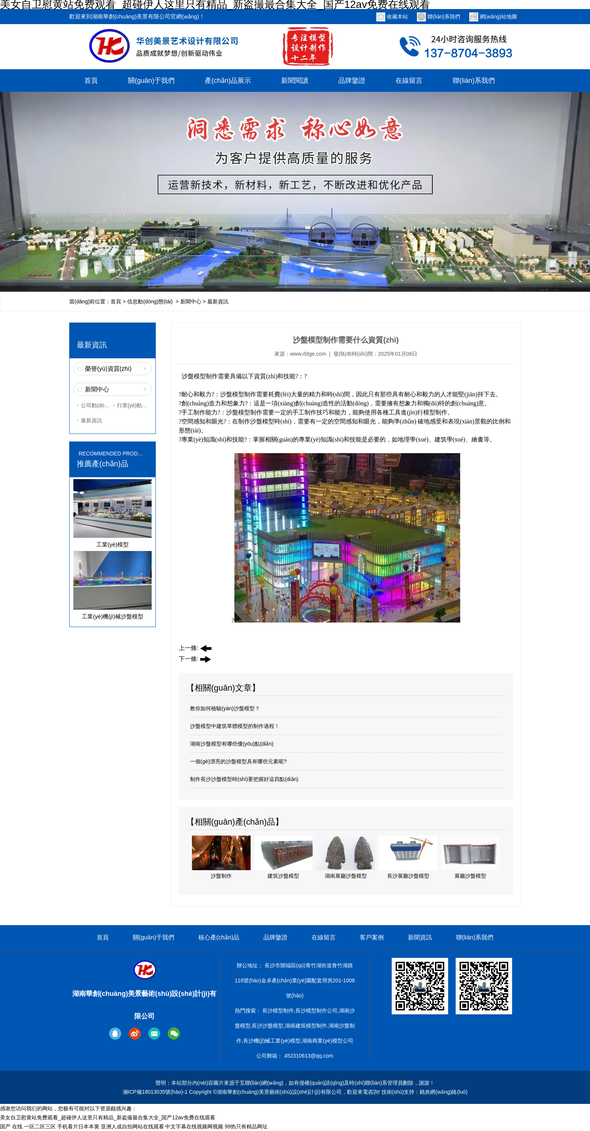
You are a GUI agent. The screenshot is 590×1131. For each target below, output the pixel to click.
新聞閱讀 (294, 80)
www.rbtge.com (308, 354)
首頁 (91, 80)
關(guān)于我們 (151, 80)
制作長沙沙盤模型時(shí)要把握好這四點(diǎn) (244, 779)
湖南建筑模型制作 (306, 1026)
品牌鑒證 (351, 80)
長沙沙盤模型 (267, 1026)
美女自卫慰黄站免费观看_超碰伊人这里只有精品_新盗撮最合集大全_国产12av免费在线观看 (107, 1117)
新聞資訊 (420, 937)
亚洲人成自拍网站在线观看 (132, 1126)
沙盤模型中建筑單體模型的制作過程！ (235, 726)
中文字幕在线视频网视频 (194, 1126)
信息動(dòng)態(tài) (150, 301)
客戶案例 (372, 937)
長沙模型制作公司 (316, 1011)
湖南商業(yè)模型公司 (327, 1041)
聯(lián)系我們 (443, 17)
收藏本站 (397, 17)
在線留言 (409, 80)
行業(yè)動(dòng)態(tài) (132, 405)
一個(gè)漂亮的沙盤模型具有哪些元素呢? (238, 761)
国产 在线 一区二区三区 (28, 1126)
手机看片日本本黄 (78, 1126)
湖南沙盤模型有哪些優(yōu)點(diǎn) (232, 744)
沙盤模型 (262, 421)
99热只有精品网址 (246, 1126)
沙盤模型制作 (200, 376)
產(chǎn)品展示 (228, 80)
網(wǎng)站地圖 (498, 17)
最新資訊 (91, 420)
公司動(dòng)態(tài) (96, 405)
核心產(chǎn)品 (218, 937)
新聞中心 (190, 301)
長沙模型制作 (278, 1011)
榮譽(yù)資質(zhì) (108, 368)
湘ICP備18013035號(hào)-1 (155, 1092)
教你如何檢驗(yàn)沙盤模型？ (225, 708)
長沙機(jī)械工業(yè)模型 (271, 1041)
